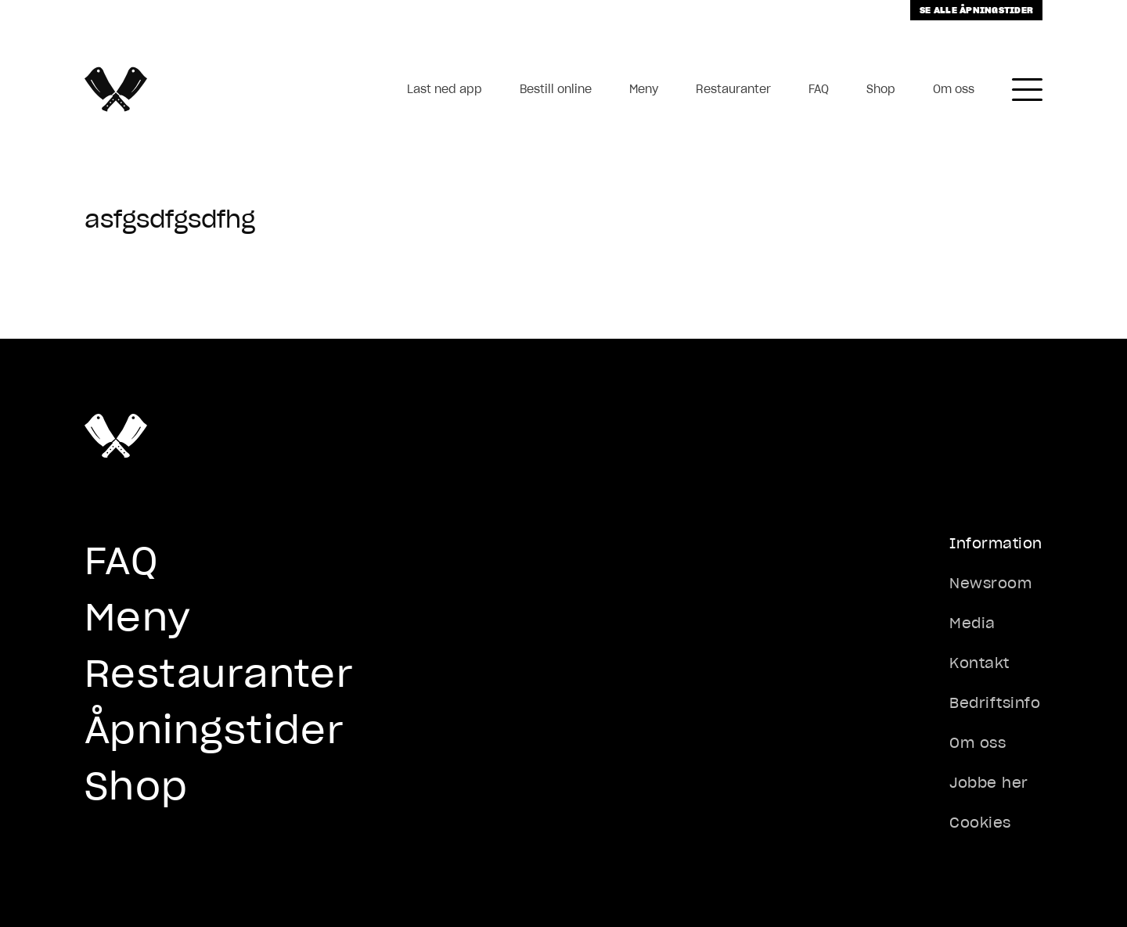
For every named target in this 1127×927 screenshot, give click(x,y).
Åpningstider (214, 729)
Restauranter (733, 89)
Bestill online (556, 89)
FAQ (818, 89)
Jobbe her (988, 783)
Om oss (953, 89)
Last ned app (444, 89)
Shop (880, 89)
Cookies (980, 823)
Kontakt (979, 663)
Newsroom (990, 583)
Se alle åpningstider (976, 10)
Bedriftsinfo (994, 703)
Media (972, 623)
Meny (643, 89)
